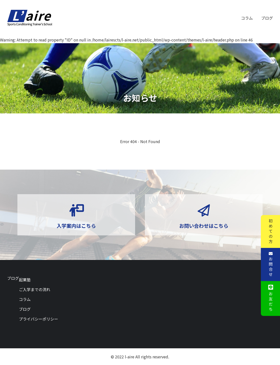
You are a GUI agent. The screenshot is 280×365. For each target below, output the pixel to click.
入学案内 (76, 233)
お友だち (270, 302)
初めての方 (270, 231)
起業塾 (25, 280)
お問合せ (270, 267)
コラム (247, 18)
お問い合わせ (203, 233)
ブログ (267, 18)
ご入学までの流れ (34, 289)
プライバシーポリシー (38, 319)
